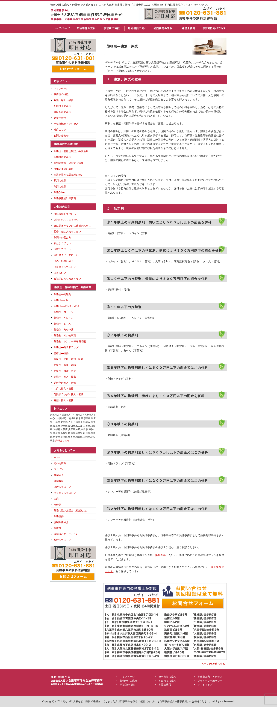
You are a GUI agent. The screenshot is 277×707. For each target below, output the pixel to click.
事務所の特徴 (111, 28)
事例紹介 (59, 475)
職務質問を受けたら (65, 213)
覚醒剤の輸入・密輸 (65, 382)
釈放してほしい (62, 243)
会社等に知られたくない (67, 278)
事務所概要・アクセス (66, 123)
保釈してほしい (62, 249)
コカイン (59, 469)
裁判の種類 (60, 180)
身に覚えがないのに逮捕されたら (72, 225)
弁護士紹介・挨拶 (63, 100)
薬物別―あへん (62, 323)
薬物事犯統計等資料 (65, 198)
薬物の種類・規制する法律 (68, 162)
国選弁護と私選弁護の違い (68, 174)
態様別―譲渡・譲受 (65, 370)
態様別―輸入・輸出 (65, 376)
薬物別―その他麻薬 (65, 335)
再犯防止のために (63, 168)
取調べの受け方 (62, 237)
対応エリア (60, 129)
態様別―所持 (61, 353)
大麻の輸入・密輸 (63, 388)
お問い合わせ (61, 135)
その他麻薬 (60, 463)
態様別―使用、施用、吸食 (68, 359)
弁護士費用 (188, 28)
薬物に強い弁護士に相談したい (71, 510)
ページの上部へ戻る (213, 663)
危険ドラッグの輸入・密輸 (68, 394)
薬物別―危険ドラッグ (66, 347)
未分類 (57, 504)
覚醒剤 (57, 528)
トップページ (61, 28)
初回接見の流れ (163, 28)
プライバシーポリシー (210, 680)
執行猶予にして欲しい (66, 255)
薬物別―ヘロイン (63, 317)
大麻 (56, 498)
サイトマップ (205, 684)
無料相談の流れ (137, 28)
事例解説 (59, 481)
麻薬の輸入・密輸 (63, 400)
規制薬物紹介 (61, 522)
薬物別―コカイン (63, 312)
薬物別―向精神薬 (63, 329)
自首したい (60, 272)
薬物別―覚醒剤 (62, 294)
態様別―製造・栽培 (65, 364)
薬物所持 (59, 516)
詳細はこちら (62, 440)
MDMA (57, 457)
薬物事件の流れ (86, 28)
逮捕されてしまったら (66, 219)
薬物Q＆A (59, 192)
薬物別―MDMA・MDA (66, 306)
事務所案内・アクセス (214, 28)
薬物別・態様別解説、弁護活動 (71, 151)
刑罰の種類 (60, 186)
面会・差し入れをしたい (67, 231)
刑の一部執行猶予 (63, 261)
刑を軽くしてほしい (65, 267)
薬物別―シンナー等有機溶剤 (70, 341)
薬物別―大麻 (61, 300)
